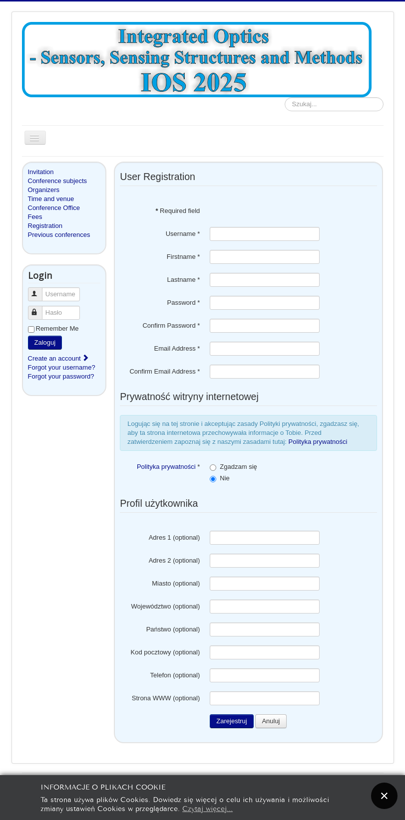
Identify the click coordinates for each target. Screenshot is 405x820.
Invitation (41, 172)
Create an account (59, 358)
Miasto (161, 583)
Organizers (44, 190)
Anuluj (271, 721)
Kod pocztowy (151, 652)
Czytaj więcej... (207, 808)
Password (183, 302)
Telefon (160, 675)
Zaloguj (45, 342)
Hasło (39, 308)
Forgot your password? (61, 376)
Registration (45, 225)
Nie (225, 478)
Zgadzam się (238, 466)
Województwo (151, 606)
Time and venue (51, 199)
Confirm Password (171, 325)
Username (183, 233)
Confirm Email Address (164, 371)
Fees (35, 216)
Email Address (177, 348)
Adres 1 (160, 537)
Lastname (183, 279)
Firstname (183, 256)
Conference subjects (57, 181)
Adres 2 (160, 560)
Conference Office (54, 207)
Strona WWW (151, 698)
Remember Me (57, 328)
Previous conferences (59, 234)
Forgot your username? (61, 367)
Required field (177, 210)
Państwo (158, 629)
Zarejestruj (231, 721)
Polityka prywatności (318, 441)
